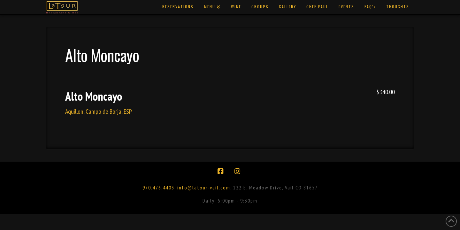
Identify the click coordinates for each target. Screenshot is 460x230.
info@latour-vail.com (203, 187)
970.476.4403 (158, 187)
